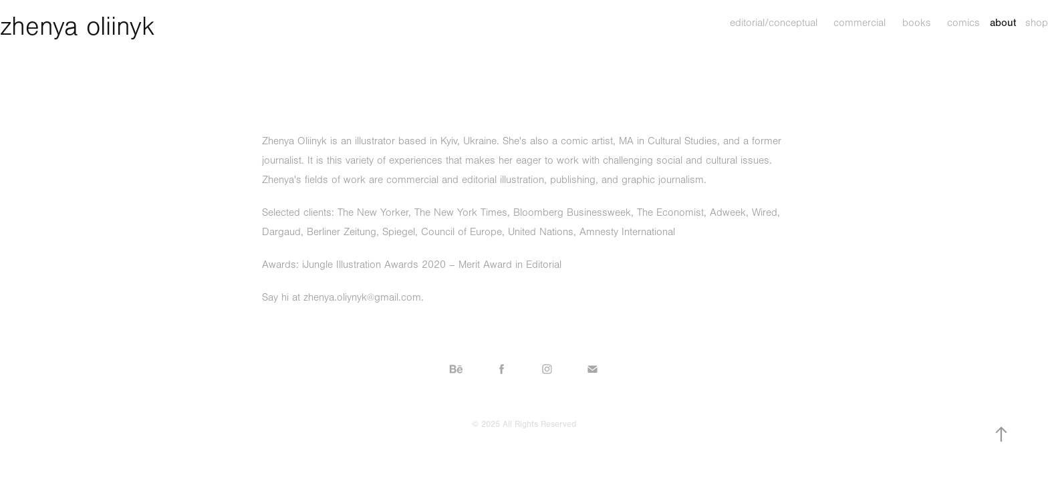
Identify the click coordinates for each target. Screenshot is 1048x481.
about (1003, 23)
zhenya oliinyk (77, 26)
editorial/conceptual (773, 23)
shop (1036, 23)
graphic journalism (663, 180)
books (916, 23)
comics (963, 23)
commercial (859, 23)
